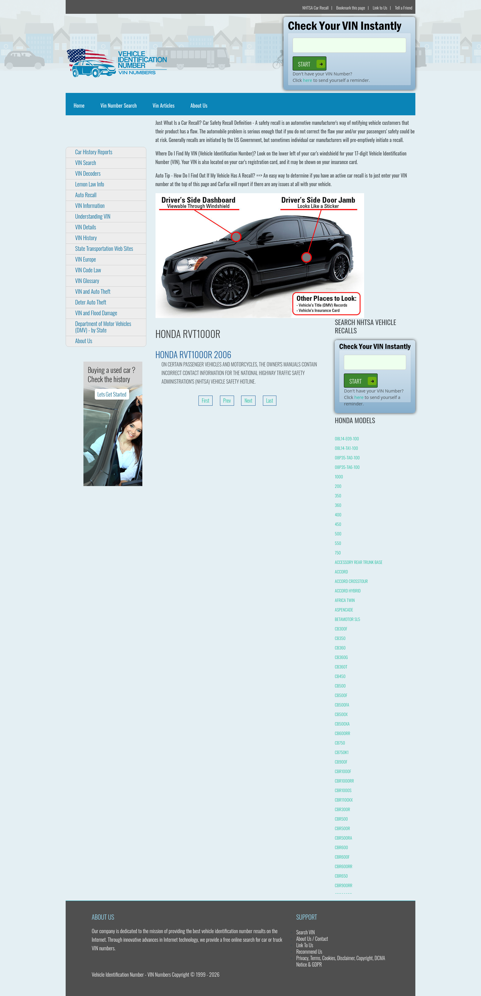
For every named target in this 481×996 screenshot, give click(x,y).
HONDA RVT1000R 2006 (194, 354)
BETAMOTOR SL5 (347, 619)
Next (248, 400)
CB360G (341, 657)
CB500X (341, 714)
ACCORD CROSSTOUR (351, 581)
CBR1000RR (344, 780)
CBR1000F (343, 771)
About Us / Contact (312, 938)
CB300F (341, 628)
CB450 (340, 676)
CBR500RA (343, 837)
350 (338, 495)
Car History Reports (93, 152)
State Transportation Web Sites (104, 248)
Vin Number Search (118, 105)
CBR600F (342, 856)
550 (338, 543)
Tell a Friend (403, 7)
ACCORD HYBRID (347, 590)
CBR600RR (343, 866)
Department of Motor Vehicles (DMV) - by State (103, 327)
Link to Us (380, 7)
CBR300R (342, 809)
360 (338, 505)
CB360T (341, 666)
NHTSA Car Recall (315, 7)
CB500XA (342, 723)
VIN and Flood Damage (96, 313)
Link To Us (304, 945)
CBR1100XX (343, 799)
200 (338, 486)
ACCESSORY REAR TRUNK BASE (358, 562)
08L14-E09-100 (347, 438)
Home (80, 105)
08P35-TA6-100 (347, 467)
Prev (227, 400)
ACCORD (341, 571)
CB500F (341, 695)
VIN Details (85, 227)
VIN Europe (85, 259)
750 (338, 552)
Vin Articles (164, 105)
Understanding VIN (92, 216)
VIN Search (85, 163)
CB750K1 (341, 752)
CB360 (340, 647)
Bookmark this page (350, 7)
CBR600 (341, 847)
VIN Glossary (87, 281)
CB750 (340, 742)
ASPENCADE (344, 609)
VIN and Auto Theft (92, 291)
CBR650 (341, 875)
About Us (198, 105)
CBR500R (342, 828)
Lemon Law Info (89, 184)
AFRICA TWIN (345, 600)
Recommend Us (309, 951)
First (206, 400)
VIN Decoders (88, 173)
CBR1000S (343, 790)
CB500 (340, 685)
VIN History (86, 238)
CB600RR (342, 733)
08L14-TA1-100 (346, 448)
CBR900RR (343, 885)
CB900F (341, 761)
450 (338, 524)
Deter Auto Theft (90, 302)
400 (338, 514)
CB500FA (342, 704)
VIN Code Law (88, 270)
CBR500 (341, 818)
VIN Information (90, 205)
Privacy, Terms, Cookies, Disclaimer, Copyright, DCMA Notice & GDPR (340, 961)
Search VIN (305, 932)
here (307, 80)
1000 (339, 476)
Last (269, 400)
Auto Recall (85, 195)
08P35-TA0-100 (347, 457)
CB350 (340, 638)
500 (338, 533)
